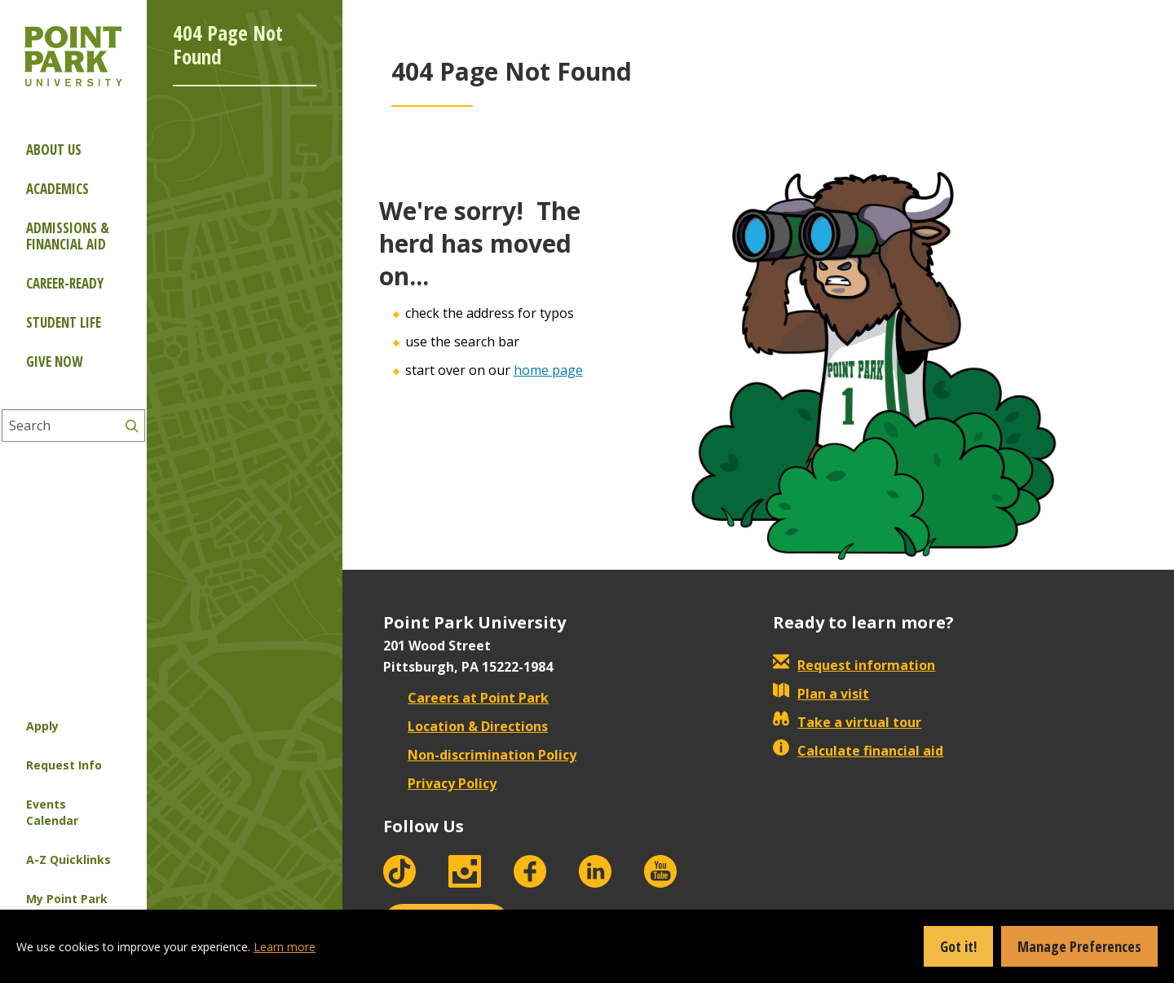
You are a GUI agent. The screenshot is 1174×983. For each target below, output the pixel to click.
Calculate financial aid (858, 751)
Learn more (285, 946)
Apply (42, 726)
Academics (57, 188)
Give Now (54, 361)
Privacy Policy (440, 783)
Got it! (958, 946)
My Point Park (67, 898)
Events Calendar (52, 812)
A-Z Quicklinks (68, 859)
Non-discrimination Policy (479, 755)
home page (548, 370)
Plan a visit (821, 694)
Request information (854, 665)
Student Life (63, 322)
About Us (54, 149)
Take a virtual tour (847, 722)
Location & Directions (465, 726)
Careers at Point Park (466, 698)
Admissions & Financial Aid (67, 235)
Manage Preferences (1079, 946)
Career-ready (65, 283)
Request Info (64, 765)
